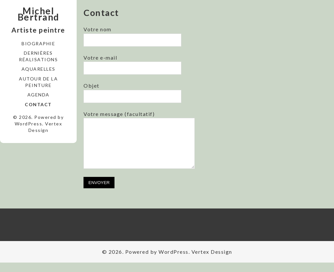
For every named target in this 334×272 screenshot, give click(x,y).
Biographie (38, 43)
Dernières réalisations (38, 56)
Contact (38, 104)
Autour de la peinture (38, 82)
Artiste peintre (38, 30)
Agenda (38, 94)
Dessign (38, 130)
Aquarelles (38, 69)
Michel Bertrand (38, 14)
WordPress (28, 123)
